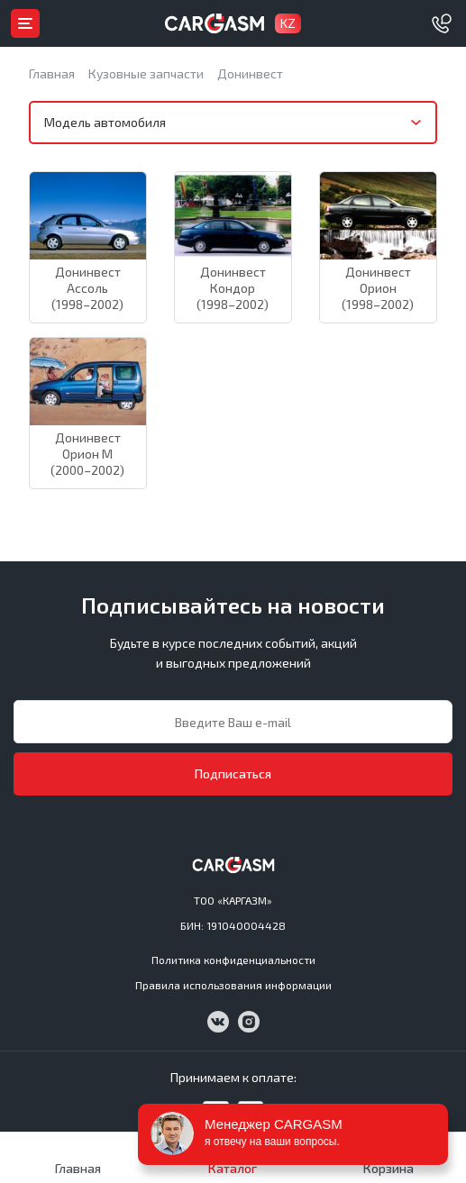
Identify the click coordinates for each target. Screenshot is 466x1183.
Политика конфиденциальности (233, 959)
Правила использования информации (233, 984)
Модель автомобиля (105, 122)
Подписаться (233, 773)
